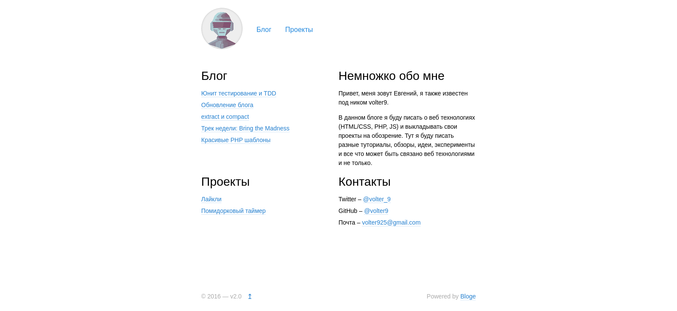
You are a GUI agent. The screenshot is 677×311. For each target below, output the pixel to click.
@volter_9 (377, 199)
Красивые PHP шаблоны (235, 139)
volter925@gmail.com (391, 222)
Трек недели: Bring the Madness (245, 128)
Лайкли (211, 199)
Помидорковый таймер (233, 210)
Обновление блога (227, 105)
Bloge (468, 296)
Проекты (299, 29)
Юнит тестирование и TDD (238, 93)
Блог (264, 29)
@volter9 (376, 210)
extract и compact (225, 116)
